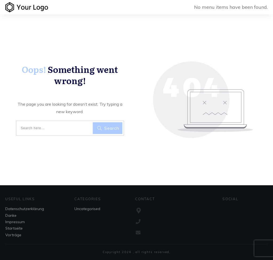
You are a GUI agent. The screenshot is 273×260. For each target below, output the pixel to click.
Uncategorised (87, 208)
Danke (11, 215)
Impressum (15, 221)
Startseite (14, 228)
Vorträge (13, 235)
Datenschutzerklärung (24, 208)
